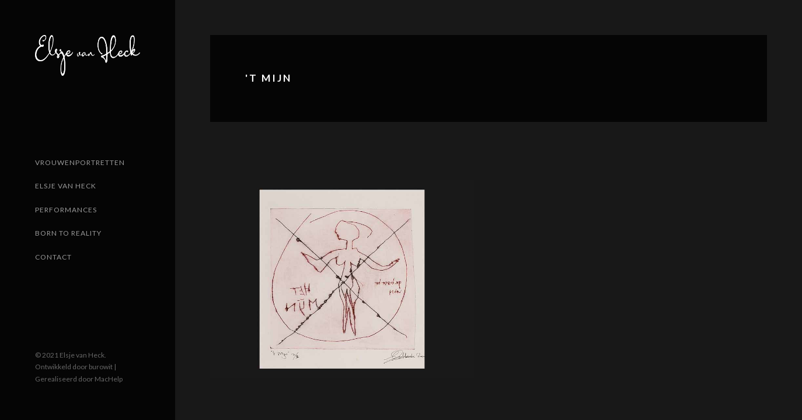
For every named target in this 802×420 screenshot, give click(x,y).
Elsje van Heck (65, 185)
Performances (66, 209)
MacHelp (109, 378)
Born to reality (68, 233)
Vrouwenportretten (80, 162)
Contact (53, 257)
